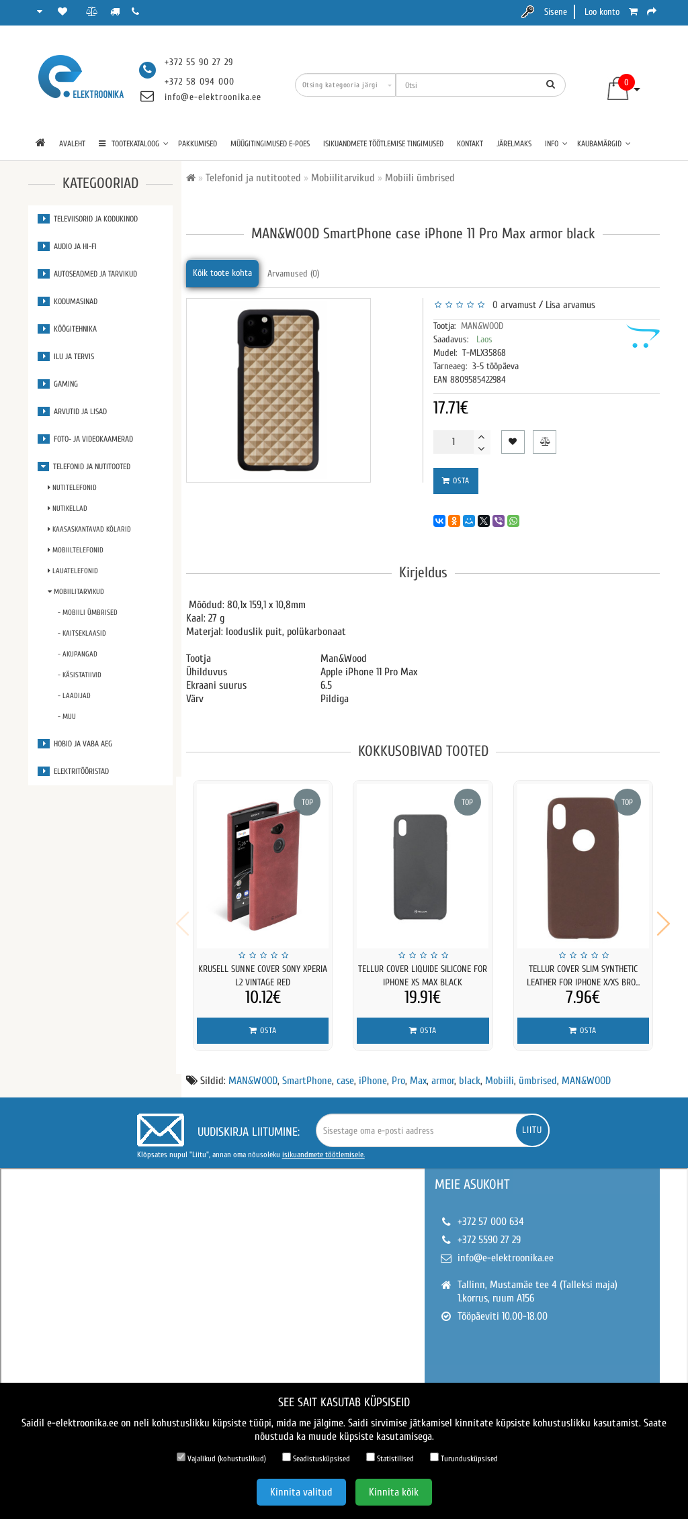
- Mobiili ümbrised (88, 612)
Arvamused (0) (293, 273)
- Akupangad (77, 654)
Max (418, 1072)
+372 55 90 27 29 (199, 62)
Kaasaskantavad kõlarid (89, 529)
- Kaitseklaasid (82, 633)
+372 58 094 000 (199, 81)
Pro (398, 1072)
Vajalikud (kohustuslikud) (221, 1458)
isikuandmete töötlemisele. (323, 1145)
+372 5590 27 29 (489, 1231)
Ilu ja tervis (66, 356)
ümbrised (538, 1072)
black (469, 1072)
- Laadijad (74, 695)
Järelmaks (514, 143)
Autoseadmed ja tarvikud (87, 274)
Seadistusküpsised (316, 1458)
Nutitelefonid (72, 487)
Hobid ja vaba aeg (75, 743)
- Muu (67, 716)
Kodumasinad (67, 301)
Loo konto (602, 11)
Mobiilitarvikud (76, 591)
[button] (663, 919)
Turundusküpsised (464, 1458)
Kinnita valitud (301, 1492)
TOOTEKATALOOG (134, 143)
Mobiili (499, 1072)
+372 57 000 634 (491, 1213)
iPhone (373, 1072)
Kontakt (470, 143)
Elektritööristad (73, 771)
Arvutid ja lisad (72, 411)
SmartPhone (307, 1072)
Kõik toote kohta (222, 273)
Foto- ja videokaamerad (85, 439)
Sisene (555, 11)
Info (556, 143)
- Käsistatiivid (79, 675)
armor (442, 1072)
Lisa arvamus (570, 305)
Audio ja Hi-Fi (67, 246)
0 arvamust (511, 305)
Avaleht (72, 143)
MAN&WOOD (482, 326)
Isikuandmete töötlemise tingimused (383, 143)
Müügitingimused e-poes (270, 143)
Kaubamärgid (604, 143)
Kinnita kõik (394, 1492)
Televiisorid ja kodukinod (88, 219)
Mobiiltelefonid (75, 550)
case (345, 1072)
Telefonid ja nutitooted (84, 466)
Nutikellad (67, 508)
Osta (456, 480)
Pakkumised (197, 143)
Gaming (58, 384)
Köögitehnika (67, 329)
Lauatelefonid (73, 571)
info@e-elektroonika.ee (213, 97)
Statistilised (390, 1458)
